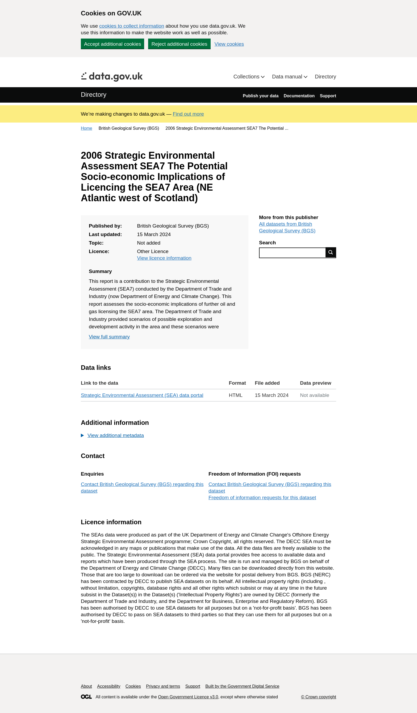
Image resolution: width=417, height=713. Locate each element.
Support (328, 96)
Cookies (133, 686)
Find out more (188, 114)
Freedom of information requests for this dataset (262, 497)
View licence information (164, 258)
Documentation (299, 96)
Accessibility (108, 686)
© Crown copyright (318, 697)
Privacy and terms (163, 686)
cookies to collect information (131, 26)
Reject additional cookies (179, 44)
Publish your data (260, 96)
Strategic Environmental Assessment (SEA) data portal (142, 395)
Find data (331, 252)
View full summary (109, 336)
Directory (325, 76)
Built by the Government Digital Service (242, 686)
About (86, 686)
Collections (247, 76)
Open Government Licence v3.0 (188, 697)
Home (86, 128)
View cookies (229, 44)
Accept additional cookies (112, 44)
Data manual (288, 76)
